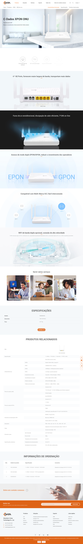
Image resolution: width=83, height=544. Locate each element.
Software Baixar (56, 522)
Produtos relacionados (74, 7)
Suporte (40, 2)
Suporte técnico (56, 518)
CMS (54, 516)
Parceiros (70, 524)
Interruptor (25, 522)
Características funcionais (53, 7)
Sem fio (24, 520)
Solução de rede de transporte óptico (40, 516)
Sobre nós (48, 2)
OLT (24, 516)
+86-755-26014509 (8, 523)
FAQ (54, 524)
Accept (43, 541)
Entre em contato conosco (60, 2)
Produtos (17, 2)
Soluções (25, 2)
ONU (14, 7)
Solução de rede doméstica (38, 520)
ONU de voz (19, 7)
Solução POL (35, 522)
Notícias (32, 2)
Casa (4, 7)
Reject (39, 541)
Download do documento (58, 520)
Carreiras (70, 522)
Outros (24, 524)
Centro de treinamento (57, 526)
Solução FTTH (36, 518)
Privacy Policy (46, 539)
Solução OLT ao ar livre (37, 524)
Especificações (64, 7)
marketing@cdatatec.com (10, 527)
